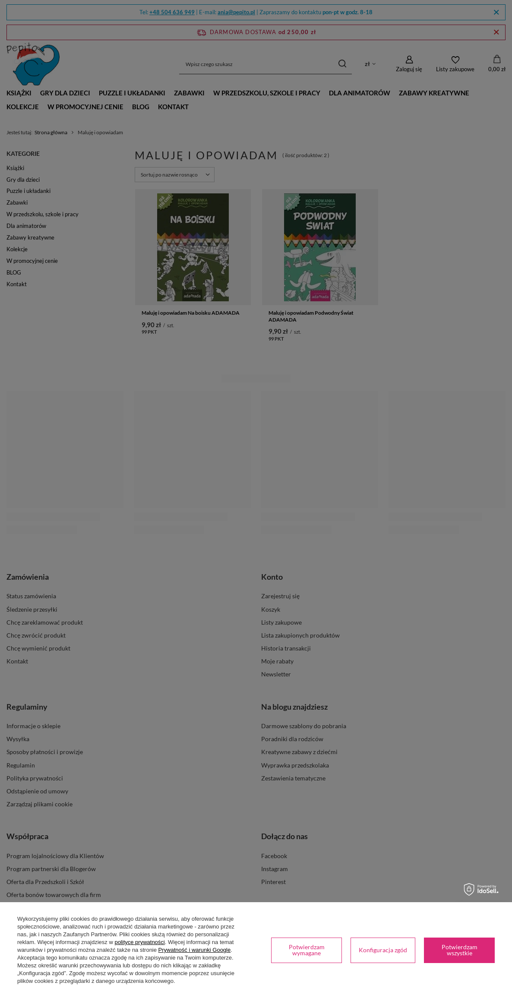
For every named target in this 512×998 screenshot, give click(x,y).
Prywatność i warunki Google (194, 950)
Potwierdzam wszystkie (459, 950)
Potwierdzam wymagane (307, 950)
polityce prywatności (139, 942)
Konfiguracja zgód (383, 950)
